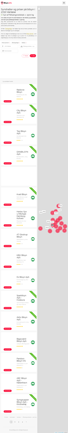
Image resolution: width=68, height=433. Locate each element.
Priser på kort (5, 42)
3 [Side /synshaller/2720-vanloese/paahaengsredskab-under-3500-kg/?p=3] (18, 421)
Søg (33, 55)
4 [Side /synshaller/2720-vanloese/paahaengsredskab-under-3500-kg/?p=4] (22, 421)
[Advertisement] (18, 67)
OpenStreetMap (61, 432)
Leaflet (56, 432)
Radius (23, 42)
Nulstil (25, 55)
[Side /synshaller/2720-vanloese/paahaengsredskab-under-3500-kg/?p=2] (26, 422)
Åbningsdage (15, 42)
